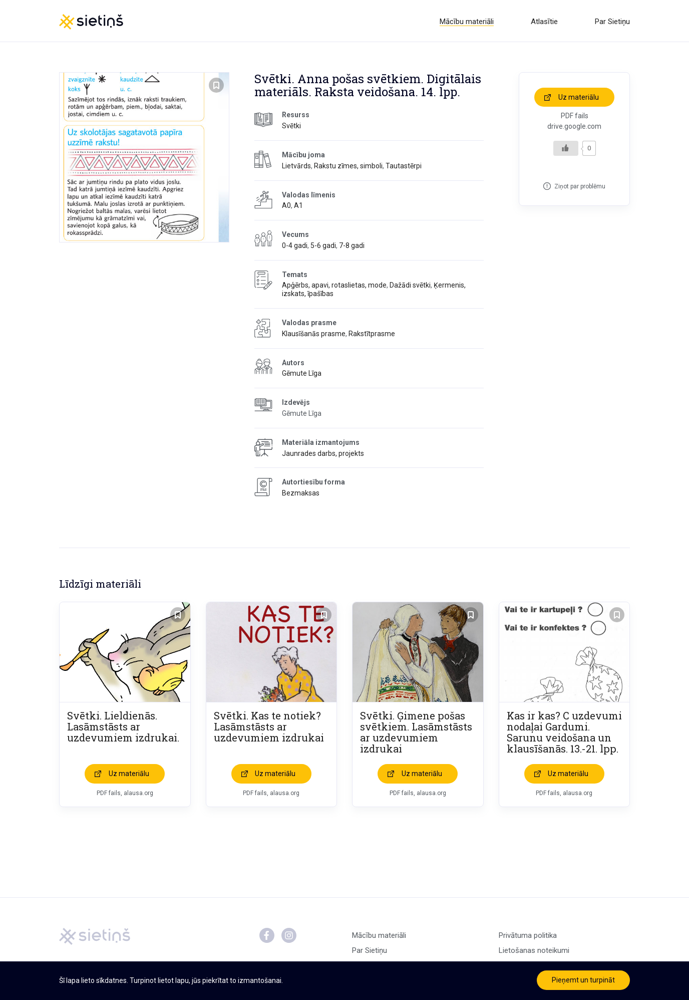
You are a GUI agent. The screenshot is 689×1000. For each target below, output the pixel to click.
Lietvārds (296, 167)
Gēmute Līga (301, 375)
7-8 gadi (352, 247)
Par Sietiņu (612, 21)
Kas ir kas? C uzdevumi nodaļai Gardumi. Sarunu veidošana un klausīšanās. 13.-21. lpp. (564, 734)
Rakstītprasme (372, 335)
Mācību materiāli (467, 21)
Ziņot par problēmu (579, 187)
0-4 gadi (294, 247)
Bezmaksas (300, 495)
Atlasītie (544, 21)
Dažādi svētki (410, 287)
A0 (286, 207)
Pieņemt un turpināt (583, 980)
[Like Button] (565, 149)
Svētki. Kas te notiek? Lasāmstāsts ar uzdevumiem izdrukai (269, 728)
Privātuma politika (528, 937)
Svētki (291, 128)
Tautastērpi (404, 167)
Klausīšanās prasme (314, 335)
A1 (298, 207)
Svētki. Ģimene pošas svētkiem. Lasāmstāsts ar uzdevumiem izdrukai (416, 734)
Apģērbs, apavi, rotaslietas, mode (334, 287)
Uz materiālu (578, 99)
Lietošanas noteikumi (534, 952)
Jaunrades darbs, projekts (323, 455)
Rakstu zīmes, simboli (348, 167)
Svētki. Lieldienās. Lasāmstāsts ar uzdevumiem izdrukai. (123, 728)
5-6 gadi (323, 247)
